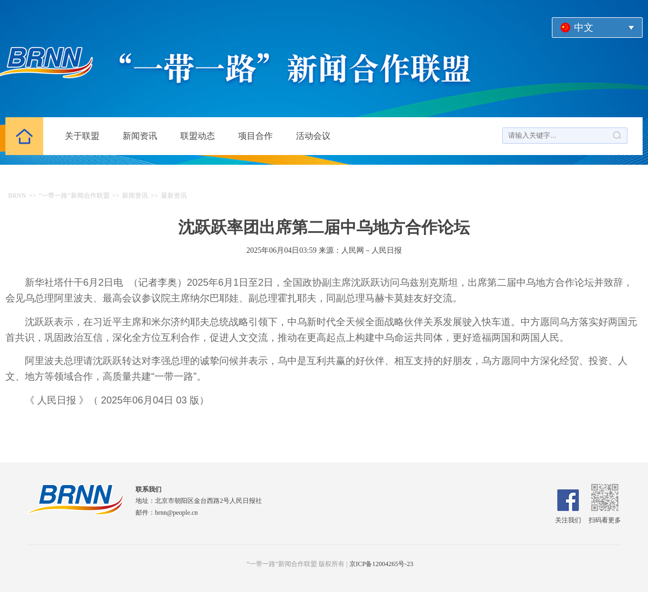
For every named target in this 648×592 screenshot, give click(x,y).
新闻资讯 (140, 135)
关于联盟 (82, 135)
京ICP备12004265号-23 (381, 564)
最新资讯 (174, 195)
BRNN (17, 195)
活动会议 (313, 135)
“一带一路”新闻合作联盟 (74, 195)
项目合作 (255, 135)
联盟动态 (197, 135)
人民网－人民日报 (371, 250)
